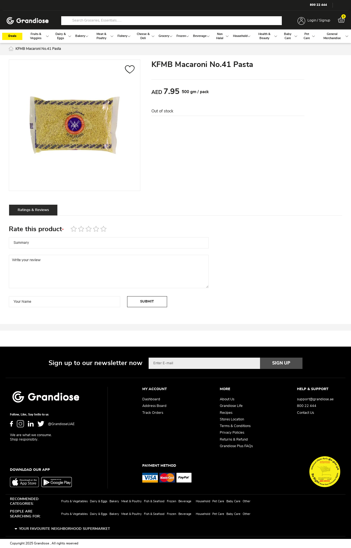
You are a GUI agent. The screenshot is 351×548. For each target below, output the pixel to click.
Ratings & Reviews (33, 211)
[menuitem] (35, 37)
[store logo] (27, 20)
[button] (130, 71)
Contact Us (305, 413)
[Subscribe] (281, 363)
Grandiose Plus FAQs (236, 446)
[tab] (33, 211)
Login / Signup (318, 20)
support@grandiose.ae (315, 399)
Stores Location (232, 419)
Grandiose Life (231, 406)
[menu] (175, 37)
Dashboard (151, 399)
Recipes (226, 413)
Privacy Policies (232, 432)
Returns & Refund (234, 439)
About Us (227, 399)
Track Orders (152, 413)
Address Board (154, 406)
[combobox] (171, 20)
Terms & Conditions (235, 426)
